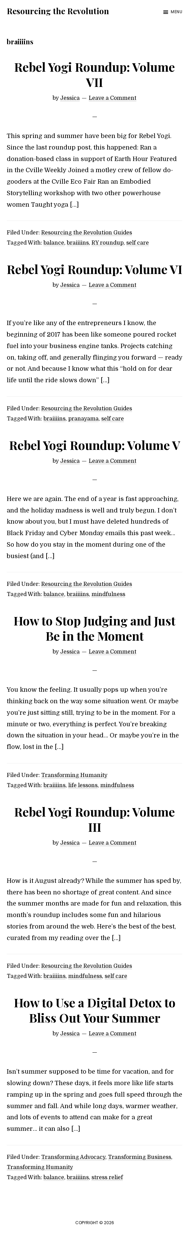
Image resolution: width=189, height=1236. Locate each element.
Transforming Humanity (74, 775)
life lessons (83, 785)
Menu (176, 12)
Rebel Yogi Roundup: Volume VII (94, 74)
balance (54, 243)
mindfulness (108, 594)
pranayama (83, 419)
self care (137, 243)
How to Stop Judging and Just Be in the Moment (95, 628)
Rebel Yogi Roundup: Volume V (94, 445)
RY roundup (107, 243)
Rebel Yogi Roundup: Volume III (94, 819)
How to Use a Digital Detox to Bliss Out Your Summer (95, 1010)
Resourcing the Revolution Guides (86, 233)
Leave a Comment (112, 98)
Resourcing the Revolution (58, 10)
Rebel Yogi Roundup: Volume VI (94, 269)
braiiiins (78, 243)
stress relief (107, 1177)
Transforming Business (139, 1157)
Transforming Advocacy (73, 1157)
